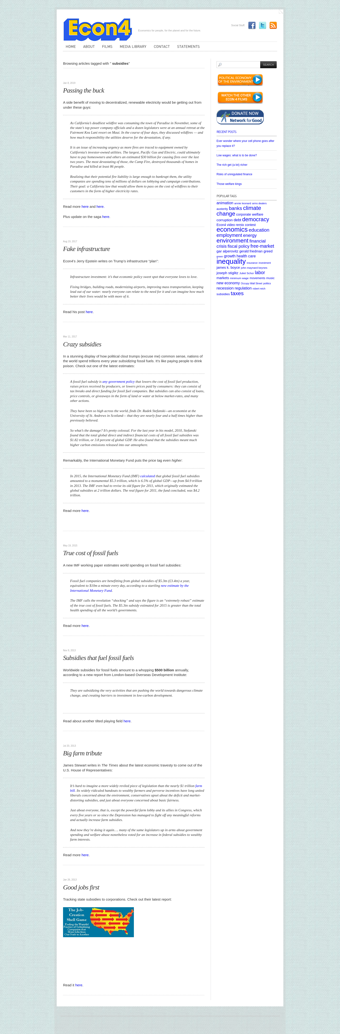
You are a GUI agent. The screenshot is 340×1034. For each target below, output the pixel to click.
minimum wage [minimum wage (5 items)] (239, 278)
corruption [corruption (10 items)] (225, 220)
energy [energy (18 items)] (250, 235)
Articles (69, 75)
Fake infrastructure (86, 248)
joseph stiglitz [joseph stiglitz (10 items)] (227, 273)
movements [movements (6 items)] (257, 278)
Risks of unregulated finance (234, 174)
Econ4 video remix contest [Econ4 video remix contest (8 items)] (236, 225)
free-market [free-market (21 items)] (262, 246)
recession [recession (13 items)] (225, 288)
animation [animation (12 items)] (225, 203)
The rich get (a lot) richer (232, 164)
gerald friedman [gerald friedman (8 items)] (251, 251)
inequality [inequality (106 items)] (231, 261)
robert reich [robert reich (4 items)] (259, 288)
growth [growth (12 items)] (229, 256)
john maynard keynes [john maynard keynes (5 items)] (254, 267)
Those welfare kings (229, 184)
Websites (70, 872)
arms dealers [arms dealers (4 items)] (259, 203)
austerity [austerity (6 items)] (222, 209)
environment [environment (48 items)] (232, 240)
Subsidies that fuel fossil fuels (98, 657)
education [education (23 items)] (259, 230)
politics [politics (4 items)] (267, 283)
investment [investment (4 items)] (265, 262)
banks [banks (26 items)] (235, 208)
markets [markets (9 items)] (223, 278)
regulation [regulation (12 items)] (243, 288)
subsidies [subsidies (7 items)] (223, 294)
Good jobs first (81, 887)
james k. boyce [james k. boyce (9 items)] (228, 267)
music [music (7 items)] (270, 278)
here (85, 206)
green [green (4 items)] (220, 256)
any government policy (118, 381)
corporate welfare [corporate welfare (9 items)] (249, 214)
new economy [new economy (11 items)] (228, 283)
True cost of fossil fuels (90, 553)
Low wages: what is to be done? (237, 155)
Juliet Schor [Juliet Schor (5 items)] (246, 273)
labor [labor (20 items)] (260, 272)
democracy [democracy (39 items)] (255, 219)
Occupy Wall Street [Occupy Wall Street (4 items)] (251, 283)
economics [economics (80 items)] (232, 229)
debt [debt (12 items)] (237, 220)
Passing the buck (83, 90)
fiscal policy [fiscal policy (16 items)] (239, 246)
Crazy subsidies (82, 344)
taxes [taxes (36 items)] (237, 293)
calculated (147, 476)
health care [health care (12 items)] (246, 256)
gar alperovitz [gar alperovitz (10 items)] (227, 251)
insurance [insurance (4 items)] (252, 262)
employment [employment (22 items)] (229, 235)
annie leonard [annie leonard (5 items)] (242, 203)
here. (101, 206)
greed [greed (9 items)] (268, 251)
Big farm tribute (82, 753)
